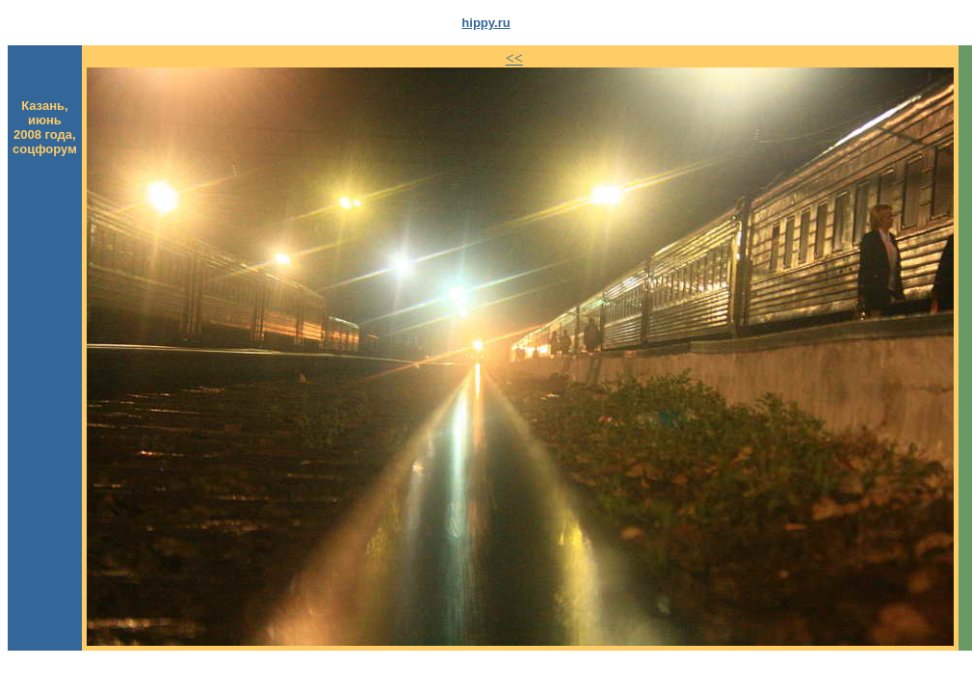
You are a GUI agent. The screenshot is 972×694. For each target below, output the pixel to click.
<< (514, 58)
